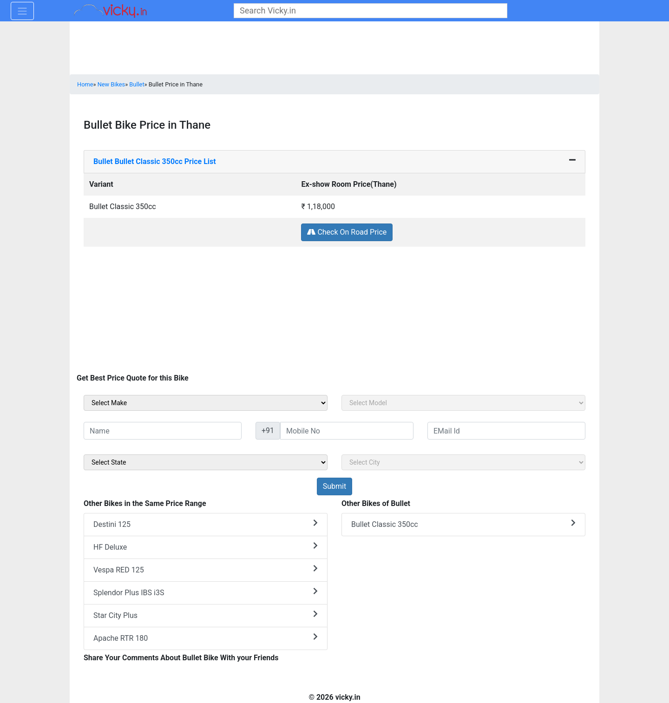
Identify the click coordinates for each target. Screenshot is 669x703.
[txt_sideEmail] (506, 431)
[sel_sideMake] (206, 403)
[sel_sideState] (206, 462)
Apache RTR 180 (205, 638)
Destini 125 (205, 524)
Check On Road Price (347, 232)
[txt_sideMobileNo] (346, 431)
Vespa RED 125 (205, 569)
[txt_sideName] (163, 431)
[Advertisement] (334, 312)
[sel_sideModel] (463, 403)
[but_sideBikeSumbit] (334, 486)
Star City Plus (205, 615)
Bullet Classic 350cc (463, 524)
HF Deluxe (205, 547)
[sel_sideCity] (463, 462)
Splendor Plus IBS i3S (205, 592)
